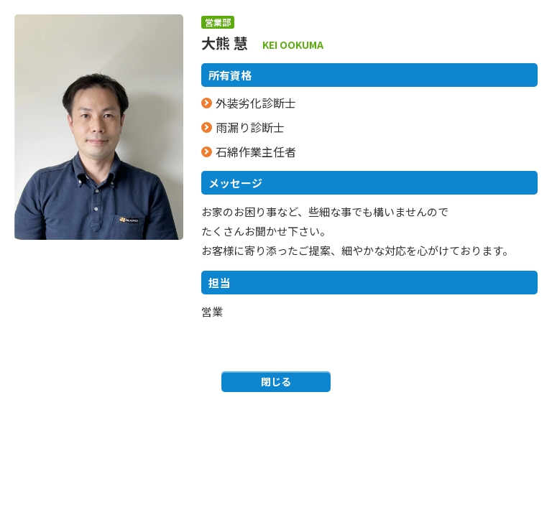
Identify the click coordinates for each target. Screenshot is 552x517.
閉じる (276, 381)
